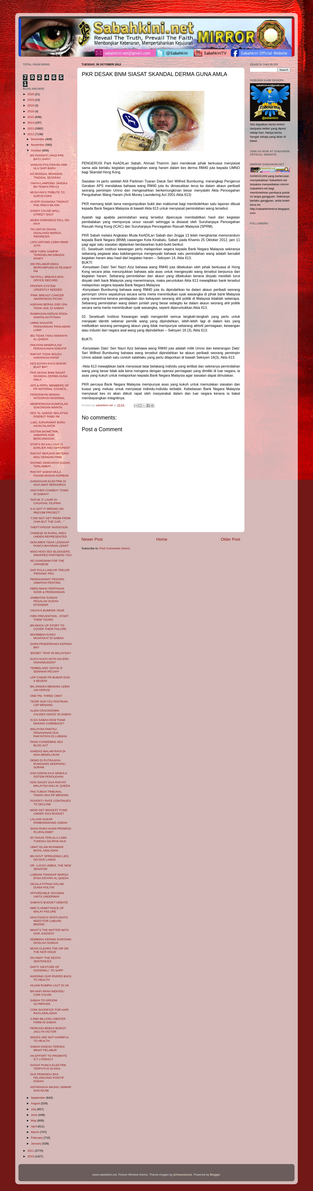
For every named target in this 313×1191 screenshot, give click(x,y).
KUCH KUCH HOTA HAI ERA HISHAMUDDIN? (49, 660)
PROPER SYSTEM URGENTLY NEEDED (46, 287)
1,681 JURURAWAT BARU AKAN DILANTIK (47, 424)
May (34, 1120)
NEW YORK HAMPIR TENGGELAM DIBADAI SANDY (47, 255)
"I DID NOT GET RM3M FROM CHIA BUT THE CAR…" (50, 520)
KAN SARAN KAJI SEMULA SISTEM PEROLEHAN (48, 775)
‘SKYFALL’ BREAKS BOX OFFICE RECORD (47, 278)
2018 (31, 105)
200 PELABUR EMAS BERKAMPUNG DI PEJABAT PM (51, 267)
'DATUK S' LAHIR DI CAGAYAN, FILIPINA (45, 501)
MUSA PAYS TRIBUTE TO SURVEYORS (47, 194)
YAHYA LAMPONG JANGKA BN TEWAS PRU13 (48, 185)
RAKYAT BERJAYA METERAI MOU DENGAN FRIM (49, 455)
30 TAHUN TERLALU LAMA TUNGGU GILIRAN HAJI (48, 839)
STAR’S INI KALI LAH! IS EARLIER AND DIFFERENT (50, 446)
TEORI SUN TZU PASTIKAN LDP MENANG (49, 703)
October (36, 150)
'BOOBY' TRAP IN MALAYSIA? (50, 653)
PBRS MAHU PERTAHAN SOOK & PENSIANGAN (47, 590)
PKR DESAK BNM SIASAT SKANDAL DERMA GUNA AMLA (48, 376)
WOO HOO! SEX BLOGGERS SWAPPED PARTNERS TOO (51, 553)
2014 (31, 122)
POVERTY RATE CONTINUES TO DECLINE (50, 802)
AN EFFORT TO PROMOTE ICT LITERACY (48, 1057)
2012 (31, 134)
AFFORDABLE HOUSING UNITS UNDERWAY (47, 894)
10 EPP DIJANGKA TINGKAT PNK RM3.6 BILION (49, 203)
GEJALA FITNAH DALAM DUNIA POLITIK (47, 885)
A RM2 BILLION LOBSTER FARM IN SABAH (48, 1020)
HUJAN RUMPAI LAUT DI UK (49, 985)
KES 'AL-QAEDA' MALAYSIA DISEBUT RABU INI (49, 414)
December (38, 139)
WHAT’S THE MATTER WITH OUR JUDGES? (49, 931)
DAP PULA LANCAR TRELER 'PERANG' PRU (50, 571)
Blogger (215, 1174)
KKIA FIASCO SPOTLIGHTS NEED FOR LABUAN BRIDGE (49, 921)
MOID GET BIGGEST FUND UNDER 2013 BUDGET (48, 811)
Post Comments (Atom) (115, 548)
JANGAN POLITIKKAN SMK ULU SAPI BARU (48, 166)
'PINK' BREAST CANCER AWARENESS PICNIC (47, 297)
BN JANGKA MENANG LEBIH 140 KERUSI (50, 688)
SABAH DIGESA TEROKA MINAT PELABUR (47, 1048)
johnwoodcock (182, 1174)
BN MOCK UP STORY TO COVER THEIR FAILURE (48, 627)
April (34, 1126)
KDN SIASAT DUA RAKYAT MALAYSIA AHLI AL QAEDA (50, 784)
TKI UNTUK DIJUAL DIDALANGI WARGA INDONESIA (45, 233)
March (35, 1132)
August (36, 1103)
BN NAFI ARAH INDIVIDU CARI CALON (47, 993)
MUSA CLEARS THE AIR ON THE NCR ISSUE (49, 950)
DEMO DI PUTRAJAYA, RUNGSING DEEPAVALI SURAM (48, 764)
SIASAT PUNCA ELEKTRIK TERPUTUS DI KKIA (48, 1066)
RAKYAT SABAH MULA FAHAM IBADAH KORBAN (49, 473)
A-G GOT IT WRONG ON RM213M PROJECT (46, 510)
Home (161, 539)
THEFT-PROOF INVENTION (49, 527)
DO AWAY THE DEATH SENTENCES (45, 959)
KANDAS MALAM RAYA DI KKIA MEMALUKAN (47, 753)
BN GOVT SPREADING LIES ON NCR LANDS (49, 858)
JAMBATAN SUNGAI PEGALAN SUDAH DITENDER (44, 601)
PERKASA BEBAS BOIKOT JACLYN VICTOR (48, 1030)
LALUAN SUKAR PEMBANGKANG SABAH (48, 821)
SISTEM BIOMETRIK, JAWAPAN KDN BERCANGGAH (44, 435)
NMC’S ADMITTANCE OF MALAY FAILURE (47, 909)
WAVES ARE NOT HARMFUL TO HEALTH (49, 1039)
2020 (31, 94)
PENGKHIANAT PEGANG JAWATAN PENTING (47, 581)
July (34, 1109)
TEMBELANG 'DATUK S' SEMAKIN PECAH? (46, 669)
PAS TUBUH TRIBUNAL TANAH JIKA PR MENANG (49, 793)
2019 (31, 99)
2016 (31, 111)
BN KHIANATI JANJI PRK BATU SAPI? (47, 157)
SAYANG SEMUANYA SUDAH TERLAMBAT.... (50, 464)
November (38, 144)
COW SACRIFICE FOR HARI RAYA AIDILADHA (49, 1011)
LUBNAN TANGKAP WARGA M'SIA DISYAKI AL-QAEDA (49, 876)
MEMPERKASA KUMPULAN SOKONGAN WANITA (49, 405)
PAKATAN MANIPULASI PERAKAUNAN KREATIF (48, 346)
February (37, 1137)
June (34, 1114)
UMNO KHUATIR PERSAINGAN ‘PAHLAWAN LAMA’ (50, 326)
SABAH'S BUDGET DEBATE (49, 902)
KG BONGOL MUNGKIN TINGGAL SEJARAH (46, 175)
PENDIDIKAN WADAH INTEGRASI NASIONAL (47, 396)
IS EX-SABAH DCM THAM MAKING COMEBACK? (47, 721)
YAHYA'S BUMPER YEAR (47, 610)
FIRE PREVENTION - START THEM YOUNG (49, 618)
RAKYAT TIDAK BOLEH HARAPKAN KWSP (46, 356)
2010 (31, 1156)
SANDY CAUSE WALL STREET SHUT (45, 212)
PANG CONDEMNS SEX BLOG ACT (46, 743)
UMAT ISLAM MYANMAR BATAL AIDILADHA (46, 848)
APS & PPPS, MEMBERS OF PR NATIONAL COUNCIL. (49, 387)
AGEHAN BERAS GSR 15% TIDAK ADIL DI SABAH (48, 306)
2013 (31, 128)
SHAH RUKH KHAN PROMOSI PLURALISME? (50, 830)
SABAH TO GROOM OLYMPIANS (43, 1002)
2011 (31, 1150)
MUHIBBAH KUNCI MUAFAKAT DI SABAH (46, 636)
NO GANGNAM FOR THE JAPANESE (47, 562)
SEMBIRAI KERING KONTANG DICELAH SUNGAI (51, 941)
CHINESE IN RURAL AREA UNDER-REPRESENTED (48, 535)
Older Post (230, 539)
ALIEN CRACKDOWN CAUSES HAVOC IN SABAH (50, 712)
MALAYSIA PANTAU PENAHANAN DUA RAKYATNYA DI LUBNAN (48, 732)
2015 (31, 117)
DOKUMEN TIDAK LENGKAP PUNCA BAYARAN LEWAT (49, 544)
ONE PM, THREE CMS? (46, 695)
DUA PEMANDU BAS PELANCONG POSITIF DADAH (47, 1078)
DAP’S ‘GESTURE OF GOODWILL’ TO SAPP (46, 968)
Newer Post (92, 539)
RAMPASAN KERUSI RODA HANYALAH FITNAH (48, 315)
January (36, 1143)
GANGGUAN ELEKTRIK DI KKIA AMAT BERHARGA (48, 483)
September (38, 1097)
